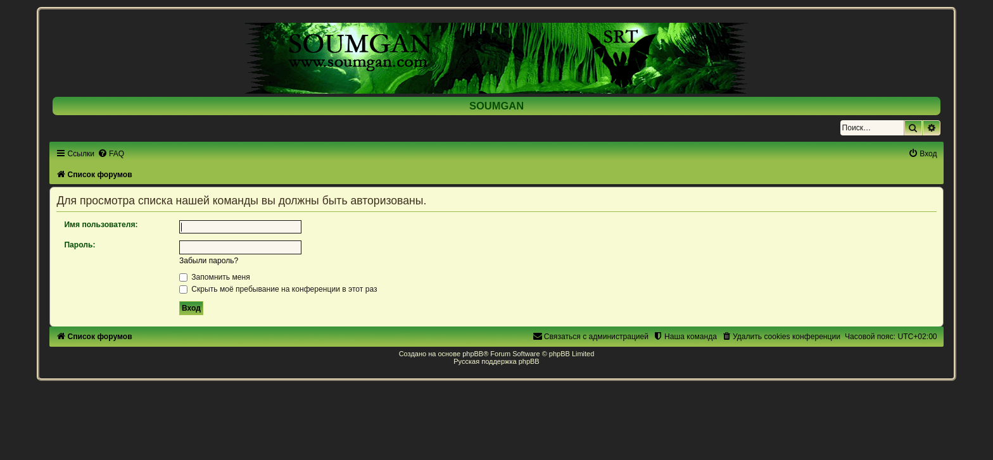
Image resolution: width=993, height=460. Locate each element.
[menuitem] (111, 153)
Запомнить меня (214, 277)
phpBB (472, 353)
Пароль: (79, 244)
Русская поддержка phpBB (496, 361)
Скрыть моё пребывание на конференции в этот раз (278, 289)
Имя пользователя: (100, 224)
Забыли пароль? (208, 260)
